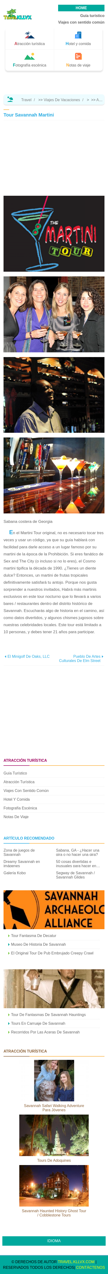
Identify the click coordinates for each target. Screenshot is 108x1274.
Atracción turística (19, 782)
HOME (81, 8)
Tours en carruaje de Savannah (38, 1023)
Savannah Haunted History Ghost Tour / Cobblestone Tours (54, 1213)
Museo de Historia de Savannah (38, 944)
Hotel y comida (17, 799)
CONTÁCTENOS (90, 1268)
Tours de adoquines (54, 1160)
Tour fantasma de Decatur (33, 936)
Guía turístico (92, 16)
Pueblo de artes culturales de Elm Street (79, 658)
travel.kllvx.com (76, 1262)
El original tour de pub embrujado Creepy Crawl (52, 953)
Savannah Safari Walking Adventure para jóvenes (54, 1108)
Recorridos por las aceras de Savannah (45, 1032)
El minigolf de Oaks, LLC (29, 656)
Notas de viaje (16, 817)
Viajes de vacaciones (62, 100)
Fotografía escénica (20, 808)
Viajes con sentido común (81, 22)
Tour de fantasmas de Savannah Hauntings (48, 1015)
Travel (26, 100)
